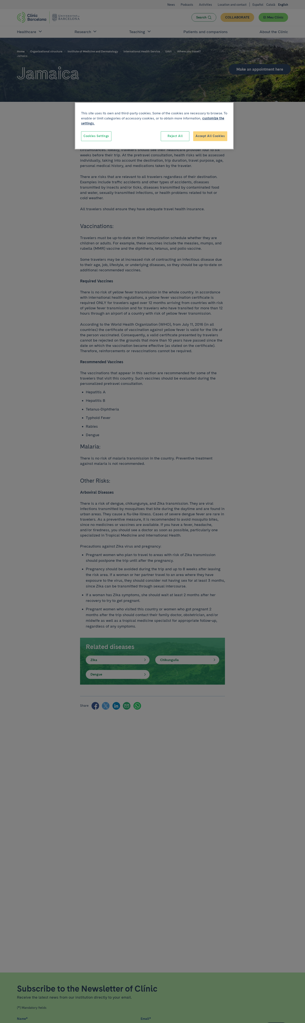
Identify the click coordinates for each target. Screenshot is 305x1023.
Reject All (175, 136)
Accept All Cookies (210, 136)
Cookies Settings (96, 136)
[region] (154, 125)
